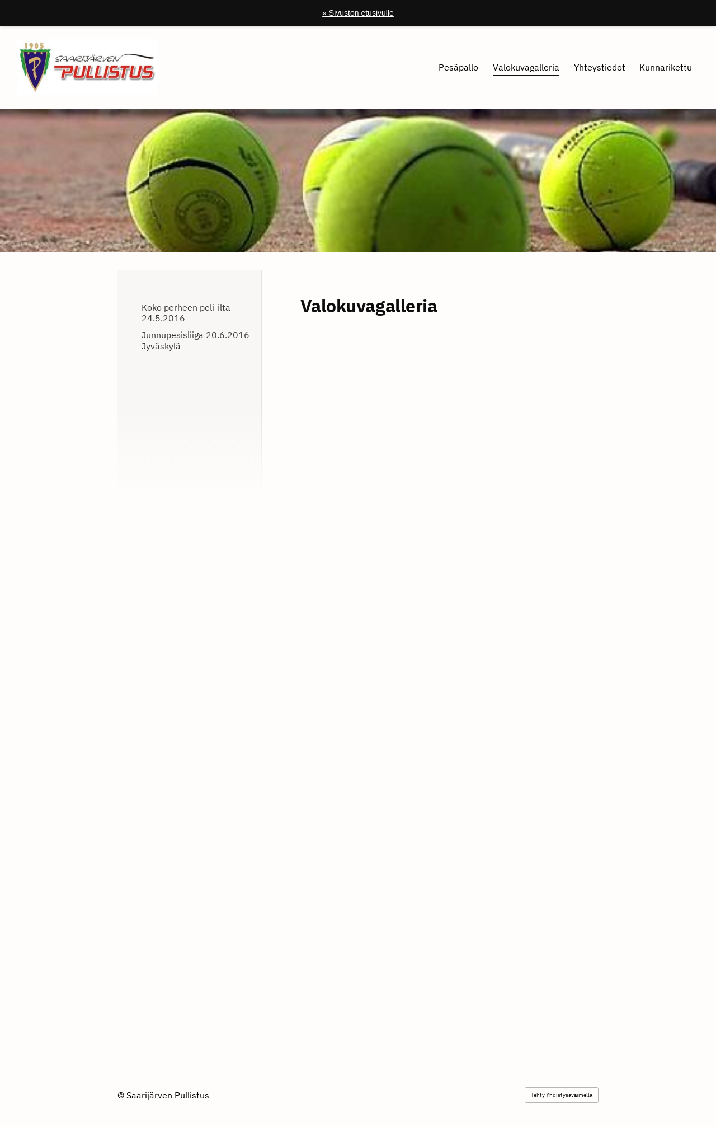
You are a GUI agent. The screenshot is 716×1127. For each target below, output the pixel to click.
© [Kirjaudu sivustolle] (121, 1095)
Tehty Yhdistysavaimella (561, 1094)
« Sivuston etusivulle (358, 12)
